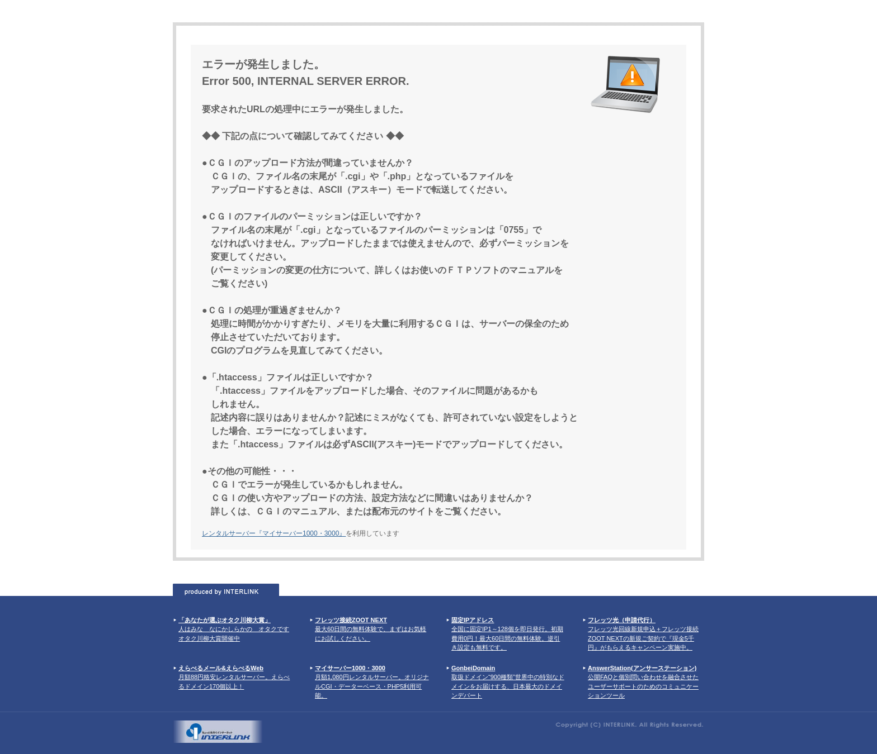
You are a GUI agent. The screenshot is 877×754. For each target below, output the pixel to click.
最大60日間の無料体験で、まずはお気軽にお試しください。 (370, 629)
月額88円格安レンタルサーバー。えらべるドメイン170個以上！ (234, 677)
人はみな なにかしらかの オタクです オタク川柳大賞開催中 (233, 629)
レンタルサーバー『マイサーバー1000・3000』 (274, 533)
